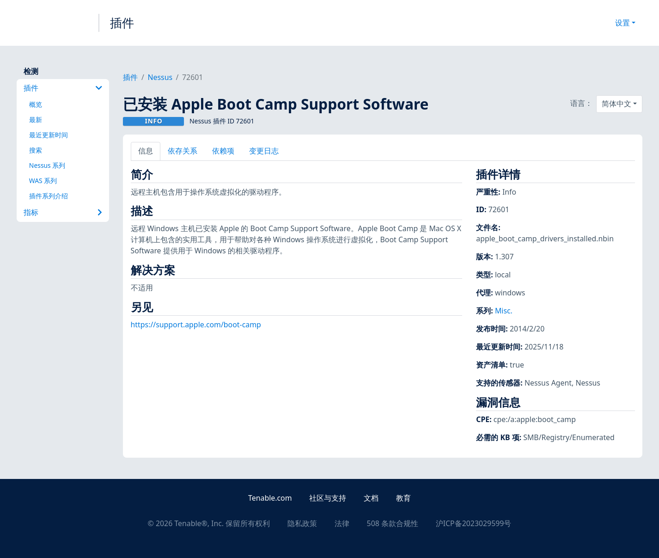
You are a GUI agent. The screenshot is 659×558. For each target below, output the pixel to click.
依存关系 (182, 151)
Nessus (159, 77)
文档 (371, 498)
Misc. (504, 311)
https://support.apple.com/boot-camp (196, 324)
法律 (342, 523)
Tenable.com (270, 498)
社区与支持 (327, 498)
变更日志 (264, 151)
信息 (145, 151)
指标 (63, 212)
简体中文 (616, 103)
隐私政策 (302, 523)
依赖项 (223, 151)
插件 (122, 22)
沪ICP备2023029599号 (474, 523)
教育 (403, 498)
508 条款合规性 (392, 523)
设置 (622, 23)
